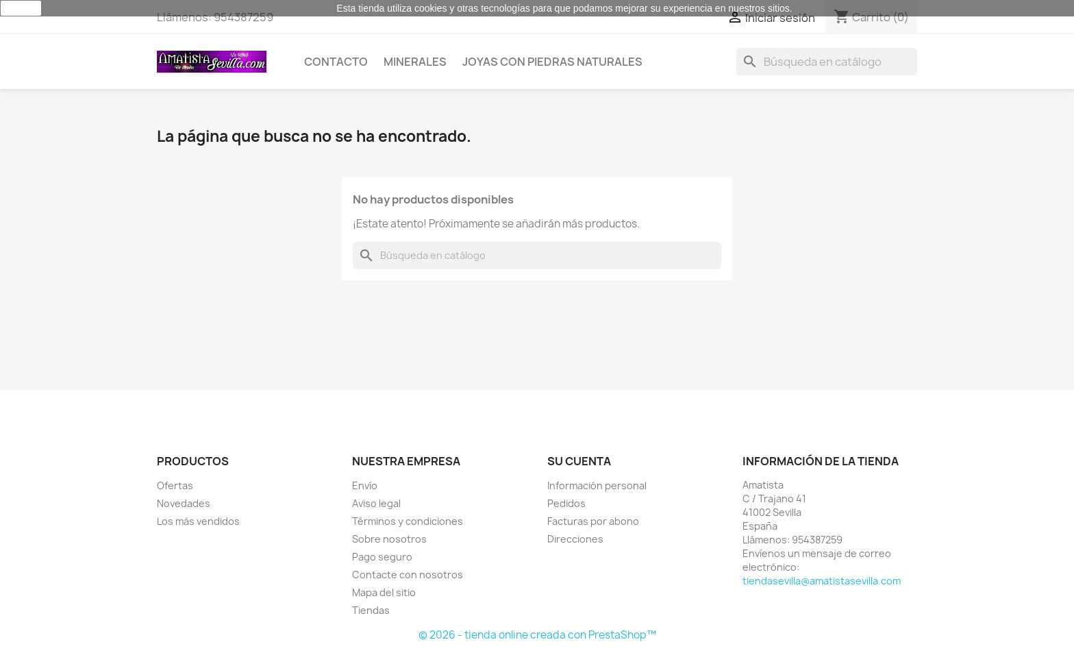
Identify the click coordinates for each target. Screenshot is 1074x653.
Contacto (336, 61)
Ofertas (175, 485)
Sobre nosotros (389, 538)
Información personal (597, 485)
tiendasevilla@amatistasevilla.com (821, 580)
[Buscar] (826, 61)
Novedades (183, 503)
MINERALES (415, 61)
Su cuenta (579, 461)
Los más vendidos (198, 521)
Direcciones (575, 538)
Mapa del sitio (384, 592)
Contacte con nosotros (407, 574)
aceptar (21, 8)
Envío (364, 485)
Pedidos (566, 503)
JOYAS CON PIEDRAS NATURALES (552, 61)
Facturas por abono (593, 521)
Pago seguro (382, 556)
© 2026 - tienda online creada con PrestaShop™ (537, 635)
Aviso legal (376, 503)
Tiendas (371, 610)
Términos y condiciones (407, 521)
